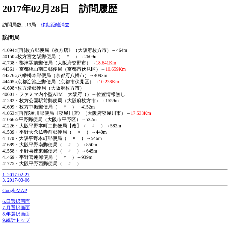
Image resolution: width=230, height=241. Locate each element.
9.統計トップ (16, 220)
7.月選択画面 (16, 207)
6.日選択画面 (16, 201)
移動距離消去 (55, 24)
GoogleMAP (14, 190)
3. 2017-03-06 (16, 180)
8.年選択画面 (16, 213)
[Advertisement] (50, 231)
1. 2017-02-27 (16, 174)
